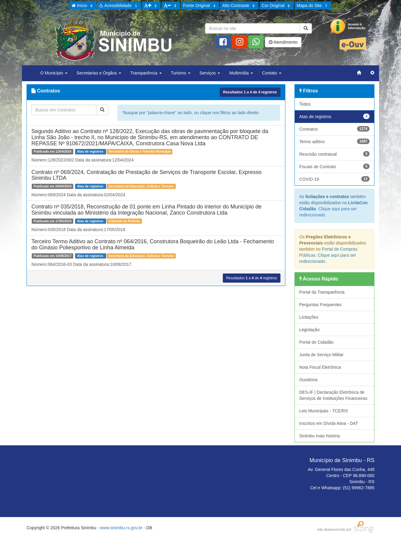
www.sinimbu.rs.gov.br (121, 527)
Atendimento (283, 42)
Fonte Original (200, 6)
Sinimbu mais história (319, 435)
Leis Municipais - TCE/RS (323, 410)
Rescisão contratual (334, 154)
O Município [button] (53, 73)
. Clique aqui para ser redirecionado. (333, 208)
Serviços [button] (210, 73)
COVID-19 (334, 179)
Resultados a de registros (250, 92)
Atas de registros (334, 116)
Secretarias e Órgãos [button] (99, 73)
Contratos (334, 129)
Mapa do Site (313, 6)
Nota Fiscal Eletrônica (320, 367)
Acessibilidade (119, 6)
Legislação (309, 329)
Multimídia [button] (241, 73)
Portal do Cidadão (316, 342)
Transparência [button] (146, 73)
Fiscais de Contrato (334, 166)
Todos (305, 104)
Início (83, 6)
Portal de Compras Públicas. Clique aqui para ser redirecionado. (328, 255)
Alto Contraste (239, 6)
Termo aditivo (334, 141)
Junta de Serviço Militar (321, 354)
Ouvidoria (308, 379)
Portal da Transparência (322, 292)
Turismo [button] (180, 73)
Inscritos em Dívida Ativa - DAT (328, 423)
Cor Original (276, 6)
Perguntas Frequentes (320, 304)
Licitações (308, 317)
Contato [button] (271, 73)
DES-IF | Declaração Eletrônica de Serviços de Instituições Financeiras (333, 395)
